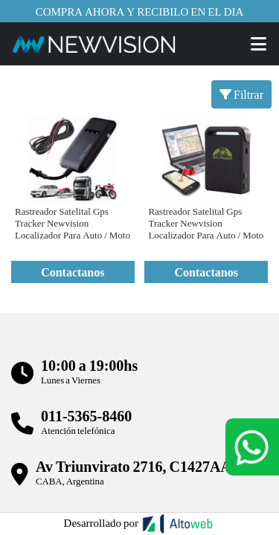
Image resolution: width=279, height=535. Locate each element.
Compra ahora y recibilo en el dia (140, 11)
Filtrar (241, 94)
